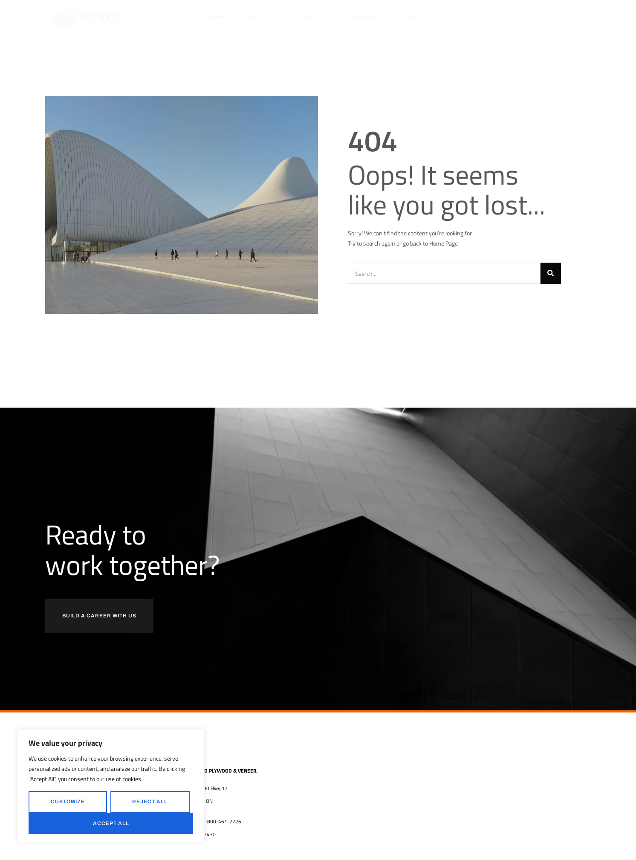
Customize (68, 802)
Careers (362, 17)
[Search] (551, 273)
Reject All (150, 802)
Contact (410, 17)
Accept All (111, 823)
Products (311, 17)
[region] (111, 786)
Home (217, 17)
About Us (261, 17)
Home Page (443, 243)
